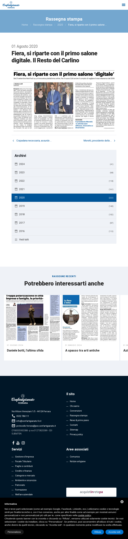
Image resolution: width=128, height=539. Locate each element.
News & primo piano (79, 420)
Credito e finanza (23, 471)
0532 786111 (22, 416)
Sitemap (74, 429)
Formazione (21, 490)
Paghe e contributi (24, 466)
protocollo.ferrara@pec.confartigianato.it (36, 426)
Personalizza (14, 532)
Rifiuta (97, 532)
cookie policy (84, 515)
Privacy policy (76, 434)
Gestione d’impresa (24, 456)
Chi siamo (74, 406)
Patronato (20, 485)
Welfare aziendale (24, 494)
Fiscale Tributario (23, 461)
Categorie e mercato (25, 475)
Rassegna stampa (78, 415)
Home (73, 401)
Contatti (74, 425)
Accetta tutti (114, 532)
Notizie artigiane (78, 461)
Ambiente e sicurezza (25, 480)
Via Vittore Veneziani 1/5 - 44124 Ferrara (31, 411)
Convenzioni (76, 411)
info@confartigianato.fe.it (28, 421)
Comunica (75, 456)
